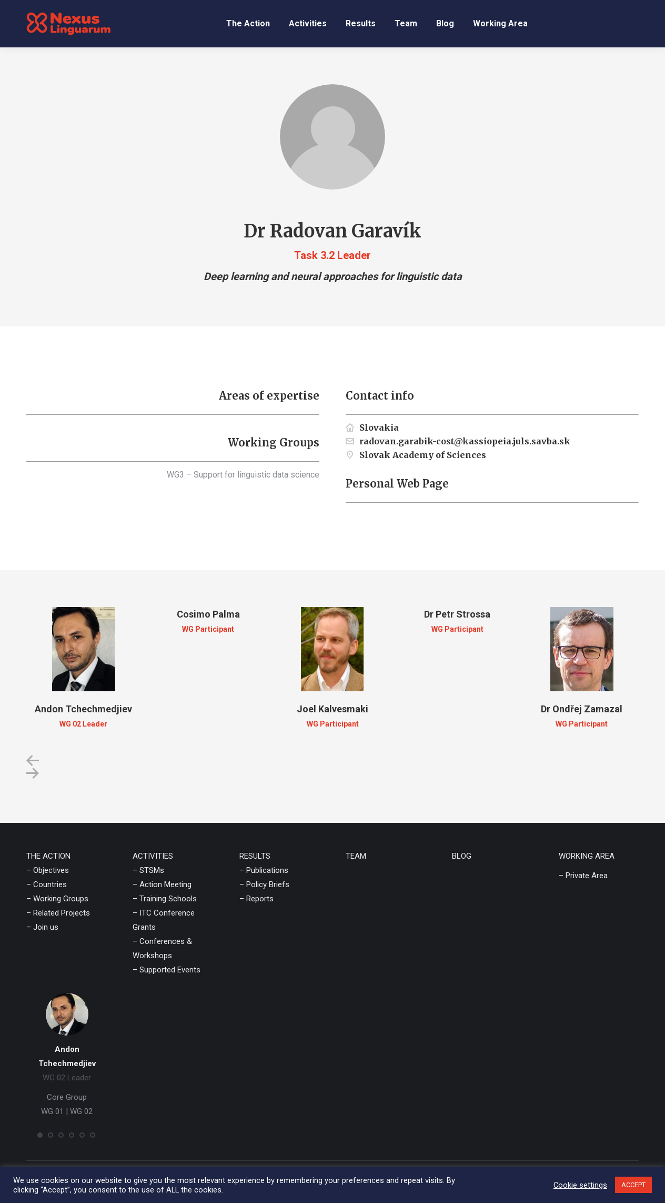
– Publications (263, 870)
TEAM (356, 856)
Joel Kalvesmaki (332, 708)
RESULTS (254, 856)
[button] (32, 760)
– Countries (46, 884)
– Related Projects (58, 913)
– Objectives (47, 870)
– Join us (42, 927)
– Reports (256, 898)
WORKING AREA (586, 856)
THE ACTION (48, 856)
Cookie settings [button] (580, 1185)
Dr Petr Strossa (457, 614)
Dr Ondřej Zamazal (581, 708)
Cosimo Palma (208, 614)
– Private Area (583, 875)
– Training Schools (165, 898)
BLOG (461, 856)
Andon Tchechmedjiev (83, 708)
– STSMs (148, 870)
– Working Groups (57, 898)
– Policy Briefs (264, 884)
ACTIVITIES (153, 856)
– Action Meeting (162, 884)
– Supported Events (166, 970)
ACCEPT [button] (633, 1185)
